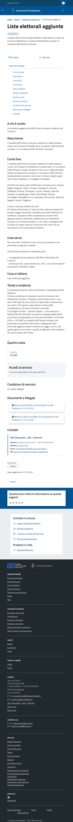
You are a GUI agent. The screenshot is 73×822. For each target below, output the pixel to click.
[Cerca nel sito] (62, 10)
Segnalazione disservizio (16, 779)
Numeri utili (11, 710)
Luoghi (9, 664)
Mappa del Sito (23, 812)
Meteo (9, 752)
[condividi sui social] (13, 57)
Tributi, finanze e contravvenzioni (19, 631)
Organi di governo (14, 589)
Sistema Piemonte (14, 748)
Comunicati (11, 647)
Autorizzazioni (12, 616)
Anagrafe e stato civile (31, 19)
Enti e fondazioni (13, 585)
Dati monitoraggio (14, 810)
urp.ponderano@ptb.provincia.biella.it (31, 448)
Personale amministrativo (17, 592)
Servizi (17, 19)
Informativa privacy (14, 763)
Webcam (10, 759)
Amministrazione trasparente (18, 773)
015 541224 (23, 445)
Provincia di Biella (13, 745)
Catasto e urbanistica (15, 620)
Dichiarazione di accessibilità (17, 770)
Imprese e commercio (15, 623)
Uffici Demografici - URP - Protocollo (26, 437)
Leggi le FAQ (12, 776)
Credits (49, 810)
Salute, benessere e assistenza (18, 627)
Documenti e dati (13, 581)
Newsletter (11, 800)
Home (9, 19)
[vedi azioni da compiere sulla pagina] (44, 57)
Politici (9, 596)
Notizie (10, 644)
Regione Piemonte (13, 3)
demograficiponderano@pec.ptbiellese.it (31, 451)
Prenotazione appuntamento (18, 782)
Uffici (9, 599)
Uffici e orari (11, 706)
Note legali (11, 767)
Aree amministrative (15, 578)
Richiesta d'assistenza (15, 785)
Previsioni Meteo (13, 756)
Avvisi (9, 651)
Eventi (9, 668)
